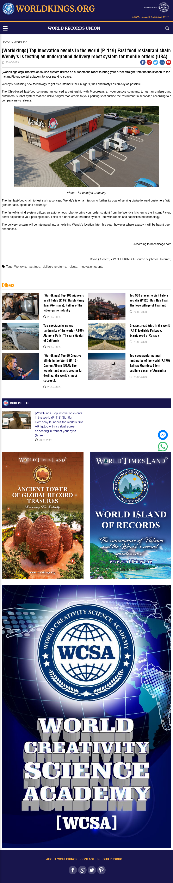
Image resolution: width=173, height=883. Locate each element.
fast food (34, 266)
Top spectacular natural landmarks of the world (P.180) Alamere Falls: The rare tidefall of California (63, 333)
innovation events (91, 266)
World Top (20, 42)
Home (6, 42)
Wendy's (20, 266)
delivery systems (54, 266)
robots (73, 266)
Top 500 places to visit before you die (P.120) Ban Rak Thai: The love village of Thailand (149, 300)
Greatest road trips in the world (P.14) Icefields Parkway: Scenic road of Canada (150, 330)
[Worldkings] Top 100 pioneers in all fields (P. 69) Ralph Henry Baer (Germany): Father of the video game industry (63, 302)
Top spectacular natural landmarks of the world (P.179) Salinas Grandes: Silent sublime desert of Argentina (150, 363)
